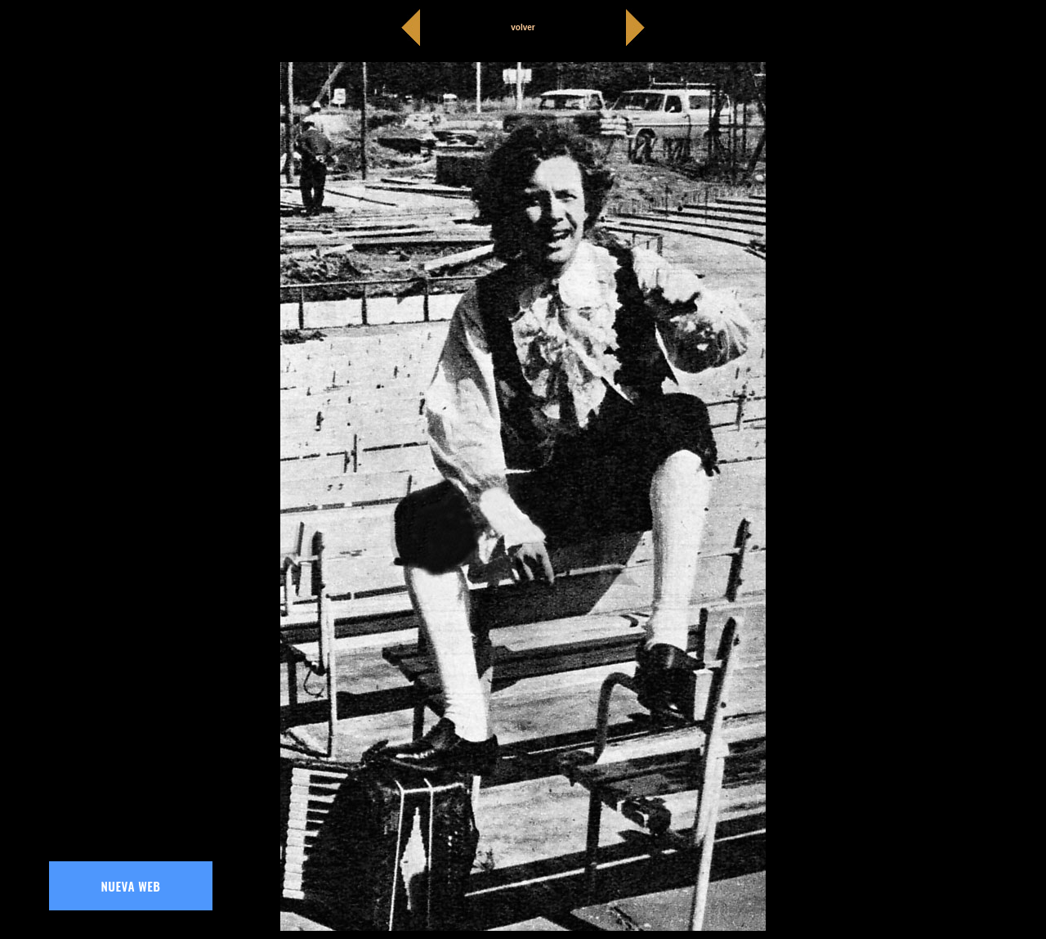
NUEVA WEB (131, 886)
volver (522, 27)
